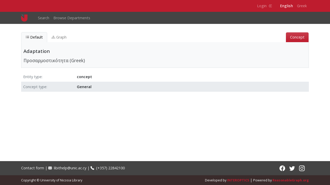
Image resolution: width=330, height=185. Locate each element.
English (286, 5)
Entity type (32, 76)
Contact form (32, 167)
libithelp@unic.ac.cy (67, 167)
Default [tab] (34, 37)
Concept (297, 37)
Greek (302, 5)
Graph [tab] (59, 37)
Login (264, 5)
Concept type (34, 86)
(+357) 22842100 (107, 167)
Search (43, 17)
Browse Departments (71, 17)
